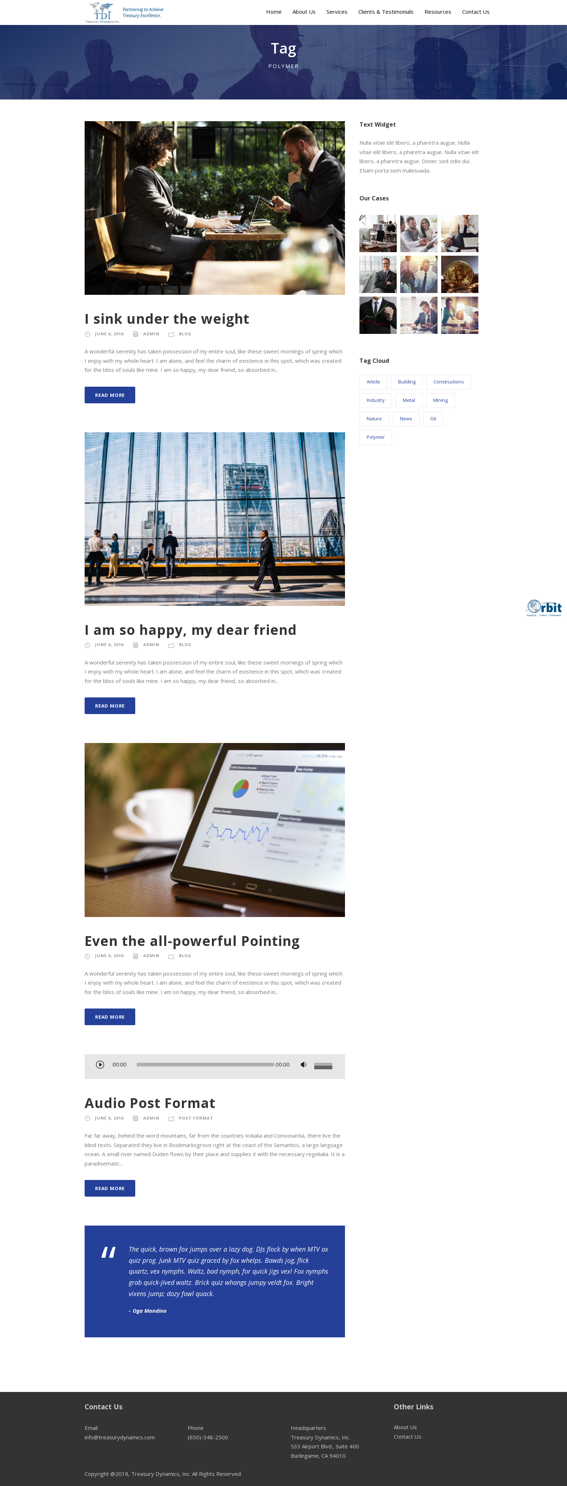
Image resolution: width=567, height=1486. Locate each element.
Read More (110, 395)
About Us (304, 11)
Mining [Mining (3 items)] (440, 400)
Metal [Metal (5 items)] (409, 400)
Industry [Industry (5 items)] (376, 400)
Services (337, 11)
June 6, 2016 (109, 333)
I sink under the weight (167, 318)
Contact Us (476, 11)
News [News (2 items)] (406, 418)
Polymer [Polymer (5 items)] (376, 437)
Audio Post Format (150, 1103)
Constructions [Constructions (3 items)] (449, 381)
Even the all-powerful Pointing (192, 940)
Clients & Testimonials (386, 11)
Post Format (196, 1118)
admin (151, 333)
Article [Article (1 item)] (373, 381)
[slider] (205, 1064)
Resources (438, 11)
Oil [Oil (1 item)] (433, 418)
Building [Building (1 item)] (406, 381)
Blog (185, 333)
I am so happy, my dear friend (191, 629)
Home (274, 11)
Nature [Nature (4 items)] (374, 418)
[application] (214, 1067)
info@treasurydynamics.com (120, 1437)
